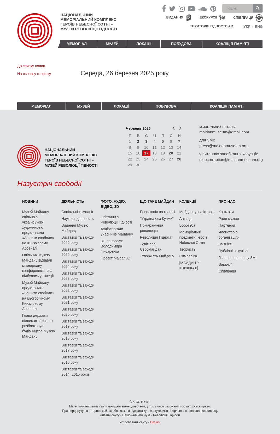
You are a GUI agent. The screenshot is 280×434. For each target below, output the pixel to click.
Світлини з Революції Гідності (116, 219)
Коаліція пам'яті (232, 44)
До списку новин (31, 66)
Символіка (188, 256)
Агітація (185, 218)
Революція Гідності (156, 237)
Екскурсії (208, 17)
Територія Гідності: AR (211, 26)
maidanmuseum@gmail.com (224, 132)
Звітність (226, 244)
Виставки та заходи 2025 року (77, 252)
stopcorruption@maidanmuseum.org (231, 159)
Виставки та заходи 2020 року (77, 312)
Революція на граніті (157, 212)
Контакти (226, 212)
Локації (143, 44)
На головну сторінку (34, 74)
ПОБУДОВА (181, 44)
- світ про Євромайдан (150, 246)
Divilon (155, 422)
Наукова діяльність (77, 218)
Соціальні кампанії (77, 212)
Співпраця (227, 271)
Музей (112, 44)
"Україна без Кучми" (157, 218)
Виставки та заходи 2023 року (77, 276)
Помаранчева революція (151, 228)
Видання (175, 17)
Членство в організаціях (229, 234)
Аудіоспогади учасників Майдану (117, 231)
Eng (259, 26)
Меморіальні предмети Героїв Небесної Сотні (193, 237)
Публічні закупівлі (234, 251)
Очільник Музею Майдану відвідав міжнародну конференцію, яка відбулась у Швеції (38, 265)
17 (146, 153)
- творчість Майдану (157, 256)
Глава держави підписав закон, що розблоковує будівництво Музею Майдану (38, 325)
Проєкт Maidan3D (115, 258)
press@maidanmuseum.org (223, 146)
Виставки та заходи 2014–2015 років (77, 371)
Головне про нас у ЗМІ (237, 258)
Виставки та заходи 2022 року (77, 288)
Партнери (227, 225)
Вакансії (225, 264)
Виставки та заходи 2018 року (77, 335)
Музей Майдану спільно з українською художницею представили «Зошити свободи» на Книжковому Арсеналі (38, 230)
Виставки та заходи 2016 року (77, 359)
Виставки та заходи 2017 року (77, 347)
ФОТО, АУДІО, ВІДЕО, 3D (113, 204)
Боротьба (187, 225)
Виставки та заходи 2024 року (77, 264)
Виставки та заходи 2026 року (77, 240)
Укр (246, 26)
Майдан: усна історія (196, 212)
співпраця (243, 18)
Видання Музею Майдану (74, 228)
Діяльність (72, 201)
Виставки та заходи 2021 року (77, 300)
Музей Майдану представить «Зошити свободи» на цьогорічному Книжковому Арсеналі (38, 296)
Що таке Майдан (157, 201)
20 (171, 153)
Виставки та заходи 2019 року (77, 323)
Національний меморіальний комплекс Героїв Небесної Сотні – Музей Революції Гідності (88, 22)
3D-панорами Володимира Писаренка (112, 246)
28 (179, 159)
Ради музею (229, 218)
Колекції (187, 201)
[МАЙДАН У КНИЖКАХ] (189, 265)
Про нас (227, 201)
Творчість (187, 249)
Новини (30, 201)
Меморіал (77, 44)
